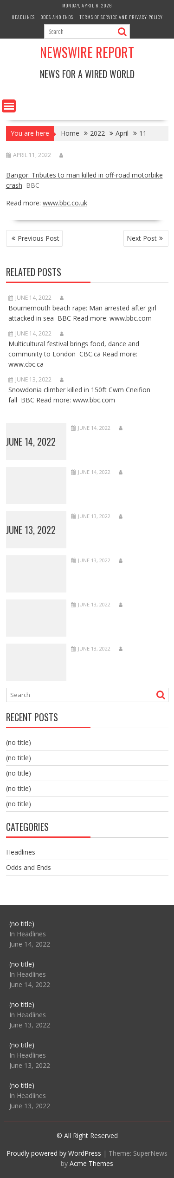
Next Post (142, 238)
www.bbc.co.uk (65, 202)
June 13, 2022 (31, 530)
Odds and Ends (57, 16)
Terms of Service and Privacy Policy (121, 16)
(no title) (18, 742)
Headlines (23, 16)
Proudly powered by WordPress (53, 1153)
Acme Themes (91, 1163)
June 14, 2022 (31, 441)
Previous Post (38, 238)
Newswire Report (87, 52)
